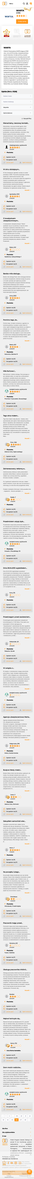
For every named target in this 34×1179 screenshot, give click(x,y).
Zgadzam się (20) (11, 808)
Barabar (11, 994)
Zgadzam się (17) (10, 957)
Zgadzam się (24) (11, 655)
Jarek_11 (12, 795)
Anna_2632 (12, 296)
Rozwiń (27, 190)
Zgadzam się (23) (10, 358)
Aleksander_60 (14, 641)
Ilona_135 (12, 593)
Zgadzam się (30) (11, 509)
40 (21, 1116)
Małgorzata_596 (14, 743)
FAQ (9, 1174)
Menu (11, 3)
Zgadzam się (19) (10, 859)
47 (21, 1120)
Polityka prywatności (25, 1176)
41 (25, 1116)
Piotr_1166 (13, 442)
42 (30, 1116)
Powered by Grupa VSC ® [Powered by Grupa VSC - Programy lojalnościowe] (8, 1171)
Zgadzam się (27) (10, 555)
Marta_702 (13, 1043)
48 (25, 1120)
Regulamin (25, 1174)
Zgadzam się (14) (10, 157)
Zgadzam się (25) (10, 456)
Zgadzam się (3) (10, 206)
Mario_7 (11, 848)
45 (12, 1120)
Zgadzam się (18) (10, 910)
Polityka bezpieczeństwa (9, 1176)
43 (3, 1120)
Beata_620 (12, 344)
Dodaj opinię (22, 21)
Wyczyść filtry (27, 118)
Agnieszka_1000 (14, 194)
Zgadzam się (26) (10, 307)
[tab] (17, 1128)
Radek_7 (13, 497)
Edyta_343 (12, 247)
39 (17, 1116)
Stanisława (13, 897)
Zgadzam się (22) (10, 757)
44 (8, 1120)
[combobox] (17, 96)
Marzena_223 (13, 943)
